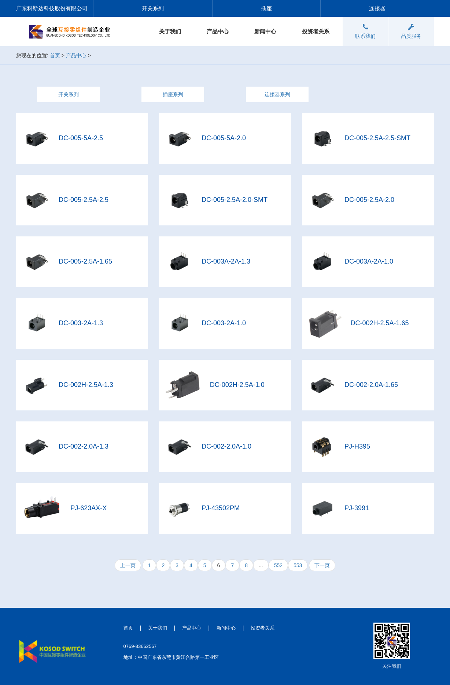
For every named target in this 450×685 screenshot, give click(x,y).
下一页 (322, 565)
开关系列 (68, 94)
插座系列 (173, 94)
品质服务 (411, 31)
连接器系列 (277, 94)
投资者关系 (315, 31)
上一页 (128, 565)
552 (278, 565)
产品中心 (218, 31)
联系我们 (365, 31)
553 (298, 565)
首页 (55, 55)
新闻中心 (265, 31)
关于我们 (170, 31)
